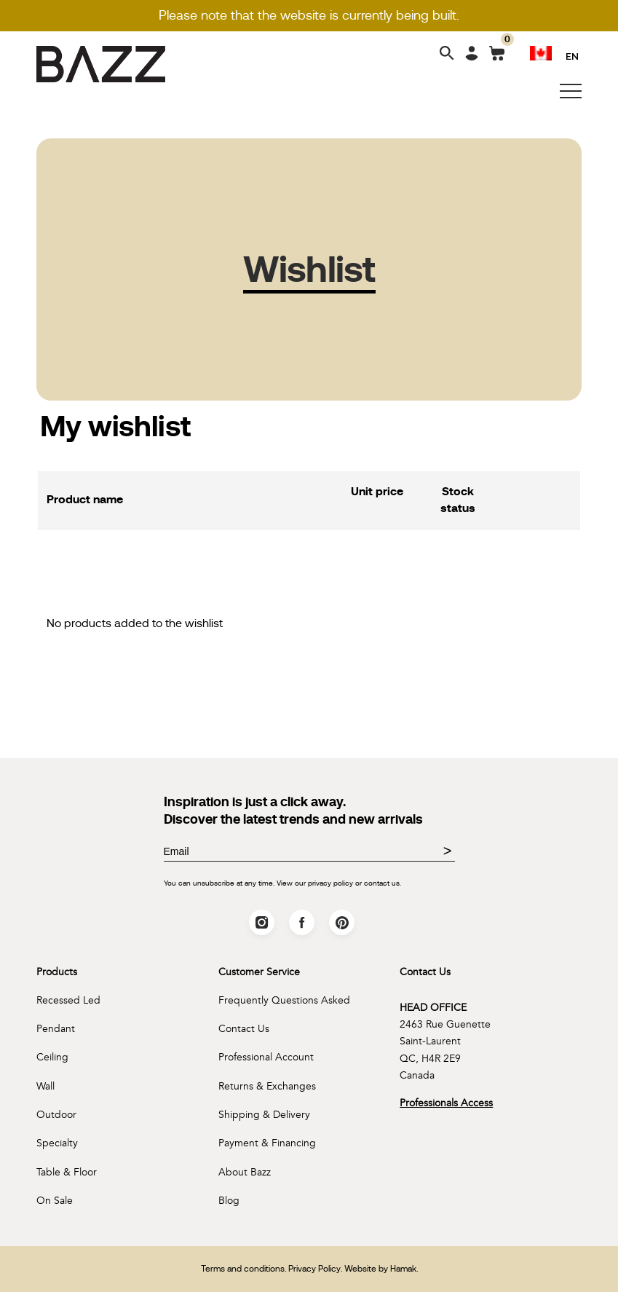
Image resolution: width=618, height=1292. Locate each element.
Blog (228, 1200)
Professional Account (266, 1057)
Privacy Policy (314, 1269)
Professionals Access (446, 1103)
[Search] (447, 54)
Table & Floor (66, 1172)
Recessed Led (68, 1000)
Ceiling (52, 1057)
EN (572, 56)
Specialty (57, 1143)
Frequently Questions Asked (284, 1000)
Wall (45, 1086)
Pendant (55, 1029)
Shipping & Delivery (264, 1114)
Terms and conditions (243, 1269)
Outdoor (56, 1114)
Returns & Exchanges (267, 1086)
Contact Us (243, 1029)
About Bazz (244, 1172)
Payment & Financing (267, 1143)
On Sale (54, 1200)
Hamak (403, 1269)
